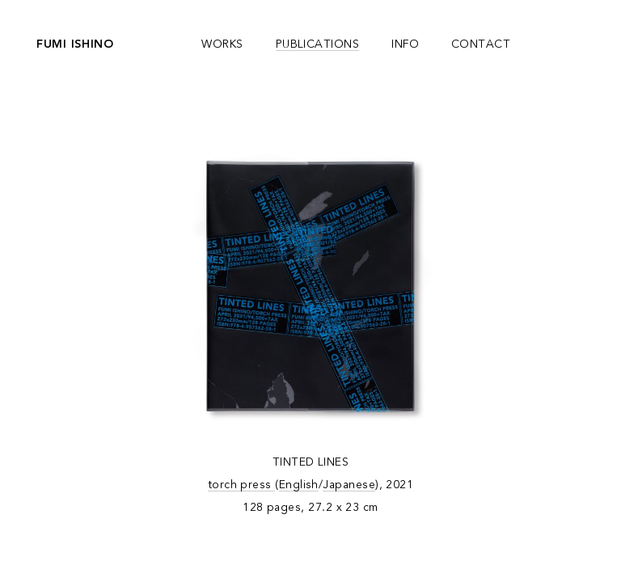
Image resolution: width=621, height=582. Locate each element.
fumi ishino (75, 44)
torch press (242, 485)
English (299, 485)
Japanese (349, 485)
